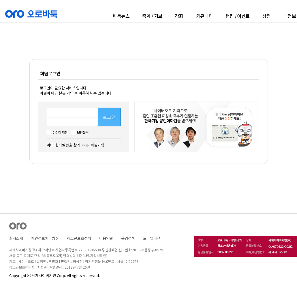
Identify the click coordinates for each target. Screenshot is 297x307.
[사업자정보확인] (95, 255)
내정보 (289, 15)
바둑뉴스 (121, 15)
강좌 (179, 15)
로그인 (109, 117)
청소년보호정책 (79, 238)
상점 (266, 15)
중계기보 (152, 15)
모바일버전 (151, 238)
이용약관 (106, 238)
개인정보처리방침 (45, 238)
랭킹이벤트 (237, 15)
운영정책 (128, 238)
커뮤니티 (204, 15)
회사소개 (16, 238)
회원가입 (97, 145)
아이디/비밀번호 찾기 (63, 145)
